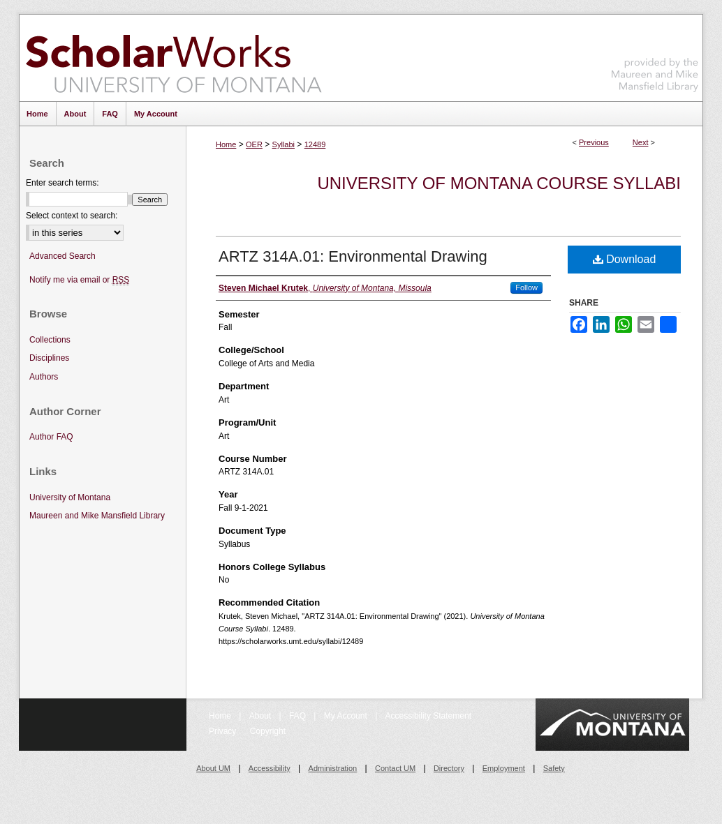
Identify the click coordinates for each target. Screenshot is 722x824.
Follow (526, 287)
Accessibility (269, 768)
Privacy (224, 731)
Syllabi (283, 144)
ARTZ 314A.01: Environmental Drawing (353, 256)
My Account (346, 716)
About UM (213, 768)
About (261, 716)
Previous (594, 142)
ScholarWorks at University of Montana (173, 58)
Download (624, 259)
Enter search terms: (62, 183)
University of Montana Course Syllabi (499, 183)
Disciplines (49, 358)
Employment (503, 768)
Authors (43, 377)
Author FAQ (51, 437)
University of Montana (69, 497)
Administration (333, 768)
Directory (449, 768)
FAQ (298, 716)
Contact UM (395, 768)
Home (226, 144)
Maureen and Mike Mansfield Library (654, 55)
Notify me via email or (79, 280)
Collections (50, 340)
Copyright (268, 731)
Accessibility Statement (428, 716)
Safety (554, 768)
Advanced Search (62, 256)
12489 (315, 144)
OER (254, 144)
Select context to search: (71, 215)
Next (641, 142)
